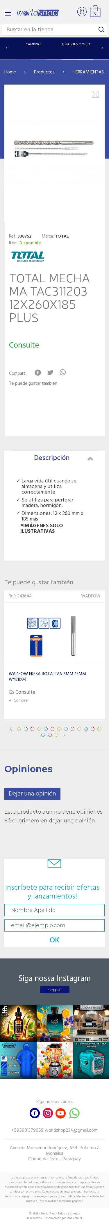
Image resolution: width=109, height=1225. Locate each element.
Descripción (63, 458)
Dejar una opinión (32, 794)
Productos (44, 72)
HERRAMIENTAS (88, 72)
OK (55, 940)
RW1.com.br (74, 1218)
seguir (54, 989)
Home (10, 72)
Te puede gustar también (33, 383)
